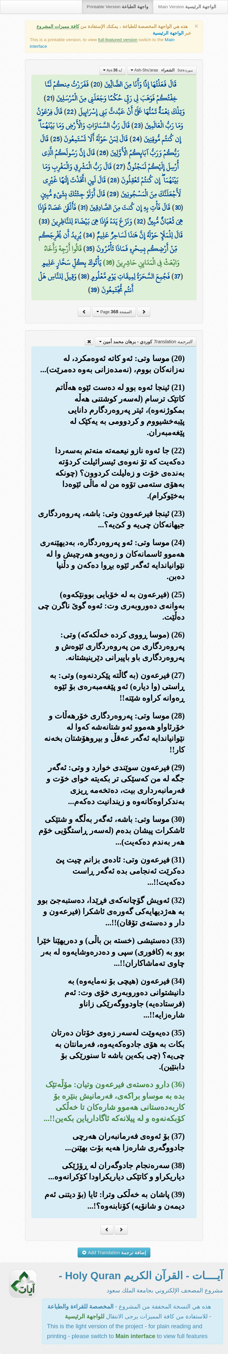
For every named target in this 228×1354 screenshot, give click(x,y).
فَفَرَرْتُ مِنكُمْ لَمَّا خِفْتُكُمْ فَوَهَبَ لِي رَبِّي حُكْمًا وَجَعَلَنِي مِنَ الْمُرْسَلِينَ (111, 91)
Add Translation (114, 1252)
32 (140, 221)
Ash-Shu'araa (162, 70)
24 (135, 139)
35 (89, 248)
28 (113, 180)
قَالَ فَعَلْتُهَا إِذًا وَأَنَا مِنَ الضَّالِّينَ (140, 84)
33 (44, 221)
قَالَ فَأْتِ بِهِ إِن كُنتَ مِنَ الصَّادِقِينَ (129, 207)
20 (96, 84)
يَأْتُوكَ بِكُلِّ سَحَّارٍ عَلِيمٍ (71, 262)
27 (119, 166)
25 (56, 139)
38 (84, 276)
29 (112, 194)
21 (49, 98)
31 (82, 207)
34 (89, 235)
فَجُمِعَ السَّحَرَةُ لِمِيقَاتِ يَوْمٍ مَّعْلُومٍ (130, 276)
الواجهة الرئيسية (168, 33)
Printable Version (117, 6)
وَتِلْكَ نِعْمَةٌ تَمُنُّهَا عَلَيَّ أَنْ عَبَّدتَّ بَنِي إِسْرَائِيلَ (131, 111)
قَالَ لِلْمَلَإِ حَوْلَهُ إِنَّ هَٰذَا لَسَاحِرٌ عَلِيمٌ (140, 235)
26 (102, 153)
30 (178, 207)
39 (93, 290)
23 (137, 125)
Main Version (187, 6)
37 (177, 276)
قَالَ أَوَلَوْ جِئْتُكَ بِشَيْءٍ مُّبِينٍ (72, 194)
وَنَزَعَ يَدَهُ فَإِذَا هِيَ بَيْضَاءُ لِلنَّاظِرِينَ (91, 221)
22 (70, 111)
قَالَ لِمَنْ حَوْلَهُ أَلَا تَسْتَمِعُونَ (96, 139)
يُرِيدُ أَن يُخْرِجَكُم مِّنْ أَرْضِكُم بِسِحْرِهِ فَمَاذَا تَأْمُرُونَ (107, 242)
